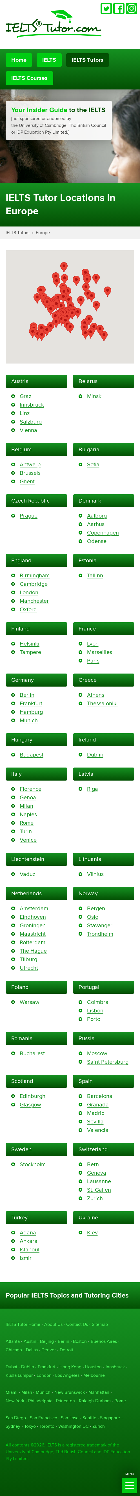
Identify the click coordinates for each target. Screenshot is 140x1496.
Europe (43, 232)
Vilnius (95, 874)
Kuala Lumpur (19, 1375)
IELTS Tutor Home (23, 1324)
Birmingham (35, 575)
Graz (25, 396)
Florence (30, 789)
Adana (28, 1232)
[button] (72, 314)
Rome (27, 823)
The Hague (33, 951)
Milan (26, 806)
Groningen (33, 925)
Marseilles (99, 652)
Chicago (14, 1349)
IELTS (49, 60)
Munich (29, 720)
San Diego (16, 1417)
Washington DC (73, 1426)
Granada (98, 1104)
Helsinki (29, 643)
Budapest (31, 754)
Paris (93, 660)
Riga (92, 789)
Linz (25, 413)
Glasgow (30, 1104)
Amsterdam (34, 908)
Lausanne (99, 1181)
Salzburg (31, 421)
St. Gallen (99, 1190)
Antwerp (30, 464)
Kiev (92, 1232)
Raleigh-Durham (95, 1400)
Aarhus (96, 524)
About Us (53, 1324)
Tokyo (30, 1426)
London (29, 592)
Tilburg (28, 959)
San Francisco (43, 1417)
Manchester (34, 601)
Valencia (97, 1130)
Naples (28, 814)
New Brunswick (69, 1392)
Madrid (96, 1113)
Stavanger (99, 925)
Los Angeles (67, 1375)
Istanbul (29, 1249)
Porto (93, 1019)
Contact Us (77, 1324)
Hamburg (31, 712)
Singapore (110, 1417)
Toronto (46, 1426)
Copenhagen (103, 532)
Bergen (96, 908)
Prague (28, 515)
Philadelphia (40, 1400)
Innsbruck (32, 404)
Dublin (95, 754)
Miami (11, 1392)
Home (18, 60)
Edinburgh (32, 1096)
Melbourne (94, 1375)
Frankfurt (31, 703)
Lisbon (95, 1010)
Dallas (32, 1349)
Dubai (11, 1366)
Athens (95, 695)
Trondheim (100, 934)
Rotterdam (32, 942)
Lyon (93, 643)
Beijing (47, 1341)
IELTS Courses (29, 78)
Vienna (28, 430)
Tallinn (95, 575)
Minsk (94, 396)
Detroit (66, 1349)
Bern (93, 1164)
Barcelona (99, 1096)
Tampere (30, 652)
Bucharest (32, 1053)
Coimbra (97, 1002)
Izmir (26, 1258)
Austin (30, 1341)
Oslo (92, 917)
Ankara (28, 1241)
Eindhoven (33, 917)
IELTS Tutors (87, 60)
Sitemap (100, 1324)
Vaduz (27, 874)
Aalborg (97, 515)
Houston (93, 1366)
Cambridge (34, 584)
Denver (48, 1349)
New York (15, 1400)
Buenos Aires (104, 1341)
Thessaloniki (102, 703)
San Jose (70, 1417)
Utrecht (29, 968)
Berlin (27, 695)
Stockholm (33, 1164)
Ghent (27, 481)
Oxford (28, 609)
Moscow (97, 1053)
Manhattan (98, 1392)
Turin (26, 831)
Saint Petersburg (107, 1062)
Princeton (65, 1400)
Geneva (96, 1173)
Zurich (95, 1198)
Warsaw (29, 1002)
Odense (96, 541)
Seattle (89, 1417)
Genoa (28, 797)
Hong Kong (70, 1366)
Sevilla (95, 1121)
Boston (80, 1341)
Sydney (13, 1426)
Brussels (30, 473)
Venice (28, 840)
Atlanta (13, 1341)
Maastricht (33, 934)
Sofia (93, 464)
